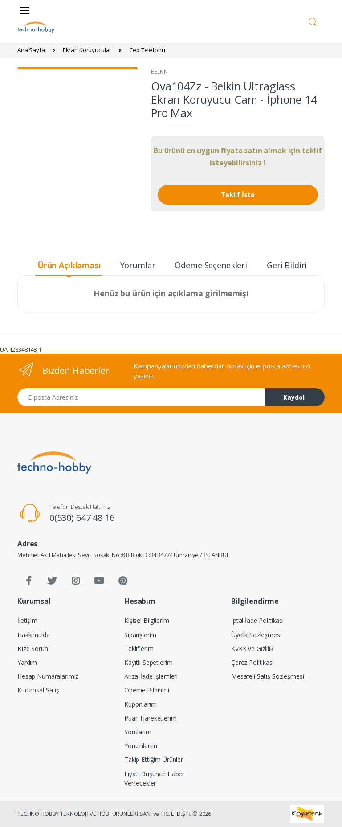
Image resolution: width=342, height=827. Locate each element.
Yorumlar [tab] (137, 265)
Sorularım (137, 732)
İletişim (27, 620)
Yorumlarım (140, 745)
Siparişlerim (140, 634)
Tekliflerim (138, 648)
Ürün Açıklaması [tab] (69, 265)
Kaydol (294, 397)
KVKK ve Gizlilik (252, 648)
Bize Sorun (32, 648)
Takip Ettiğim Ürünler (153, 759)
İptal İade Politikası (257, 620)
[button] (313, 20)
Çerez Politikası (252, 662)
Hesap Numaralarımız (47, 676)
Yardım (27, 662)
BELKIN (159, 71)
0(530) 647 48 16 (81, 518)
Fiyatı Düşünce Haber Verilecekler (154, 778)
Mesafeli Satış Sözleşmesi (267, 676)
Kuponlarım (140, 704)
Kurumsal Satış (38, 690)
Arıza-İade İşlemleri (151, 676)
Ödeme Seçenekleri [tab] (211, 265)
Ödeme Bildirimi (146, 690)
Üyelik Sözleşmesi (256, 634)
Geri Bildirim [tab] (290, 265)
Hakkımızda (33, 634)
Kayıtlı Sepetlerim (148, 662)
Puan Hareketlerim (150, 718)
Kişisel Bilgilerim (146, 620)
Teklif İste (238, 194)
